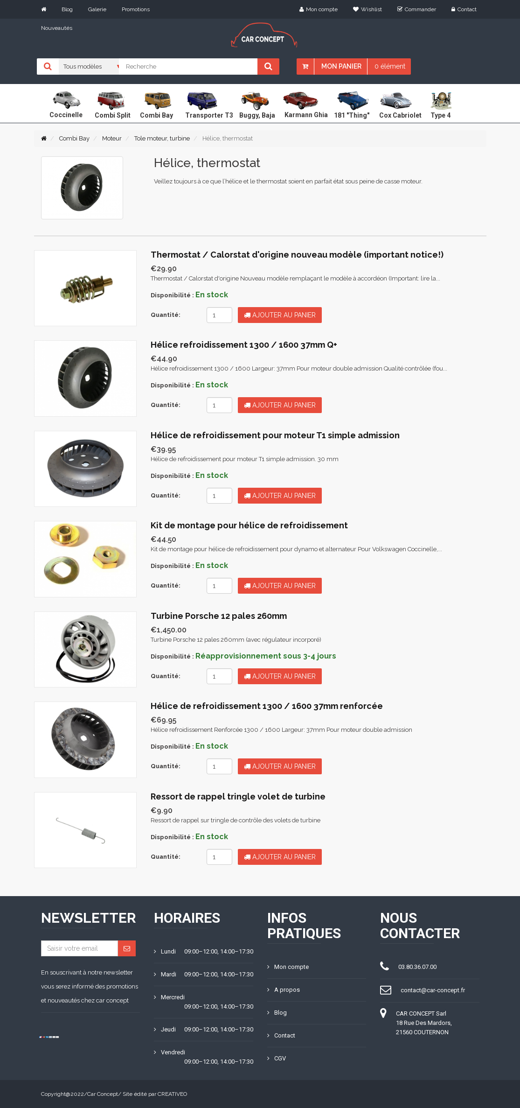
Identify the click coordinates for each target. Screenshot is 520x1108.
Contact (464, 9)
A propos (283, 989)
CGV (276, 1058)
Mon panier (341, 66)
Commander (416, 9)
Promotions (136, 9)
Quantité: (165, 314)
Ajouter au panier (280, 315)
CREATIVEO (172, 1094)
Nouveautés (56, 28)
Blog (67, 9)
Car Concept (102, 1094)
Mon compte (318, 9)
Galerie (97, 9)
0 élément (389, 66)
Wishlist (367, 9)
